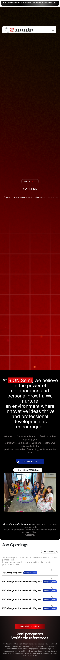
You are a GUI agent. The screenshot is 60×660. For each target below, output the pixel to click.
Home (25, 181)
